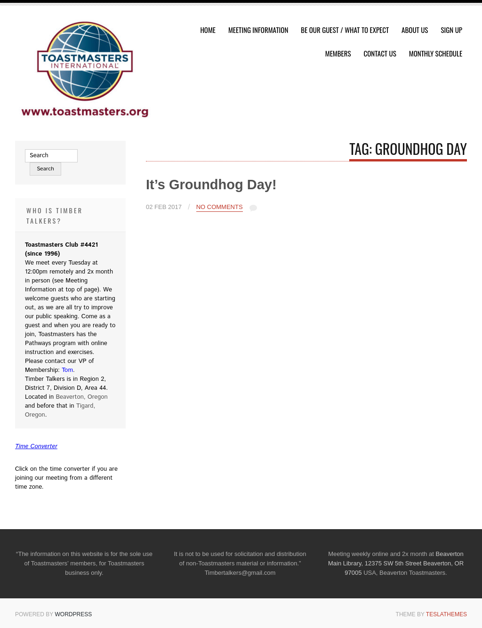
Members (338, 53)
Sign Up (451, 29)
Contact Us (380, 53)
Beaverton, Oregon (81, 397)
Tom (67, 370)
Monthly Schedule (435, 53)
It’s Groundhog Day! (211, 184)
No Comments (219, 207)
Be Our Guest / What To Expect (345, 29)
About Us (415, 29)
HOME (208, 29)
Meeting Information (258, 29)
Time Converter (36, 446)
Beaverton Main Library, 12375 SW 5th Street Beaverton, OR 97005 (396, 563)
